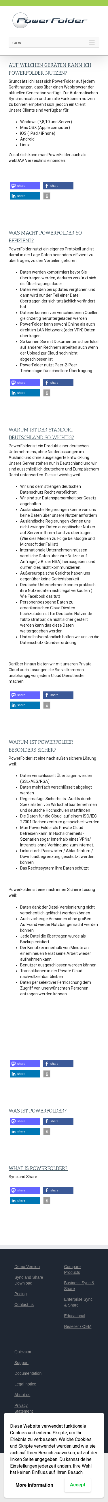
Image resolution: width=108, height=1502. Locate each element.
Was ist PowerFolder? (38, 1111)
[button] (25, 185)
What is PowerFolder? (38, 1168)
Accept (77, 1484)
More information (34, 1485)
